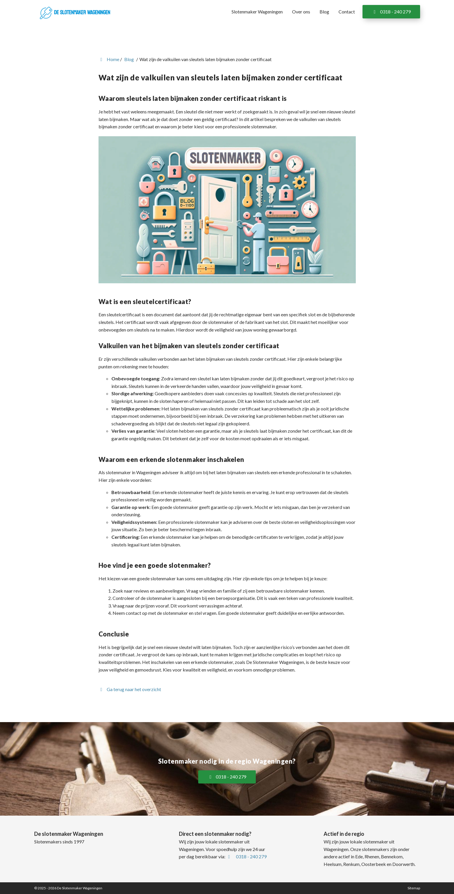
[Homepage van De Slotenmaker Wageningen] (75, 12)
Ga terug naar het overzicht (130, 689)
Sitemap (414, 888)
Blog (324, 11)
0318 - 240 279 (391, 11)
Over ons (301, 11)
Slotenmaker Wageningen (257, 11)
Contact (347, 11)
